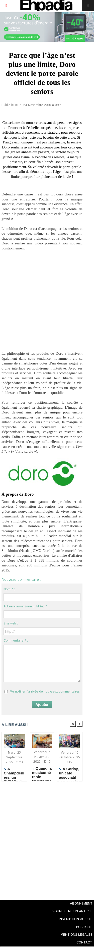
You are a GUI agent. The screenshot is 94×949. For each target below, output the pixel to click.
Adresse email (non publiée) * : (26, 606)
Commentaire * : (16, 640)
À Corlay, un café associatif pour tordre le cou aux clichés (69, 773)
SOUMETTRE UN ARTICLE (72, 911)
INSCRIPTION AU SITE (75, 919)
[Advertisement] (40, 842)
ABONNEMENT (81, 903)
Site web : (11, 623)
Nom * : (9, 589)
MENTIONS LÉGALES (76, 934)
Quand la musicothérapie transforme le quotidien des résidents (42, 772)
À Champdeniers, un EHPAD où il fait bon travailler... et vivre (14, 773)
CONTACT (84, 942)
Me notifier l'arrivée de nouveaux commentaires (45, 691)
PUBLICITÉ (84, 927)
